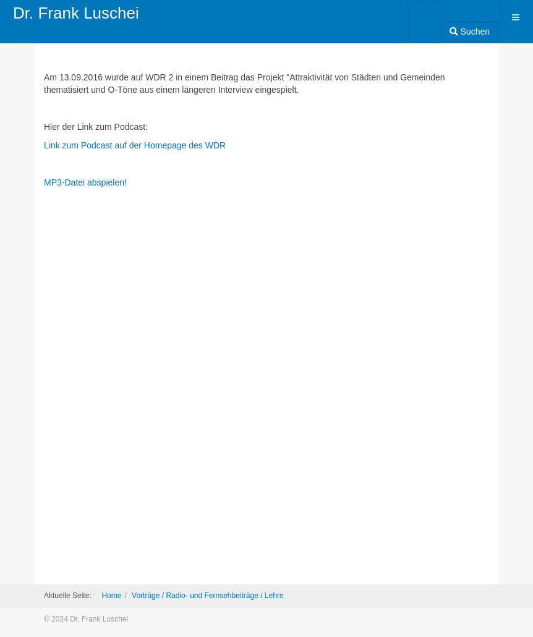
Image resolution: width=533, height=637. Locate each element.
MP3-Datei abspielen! (85, 182)
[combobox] (424, 17)
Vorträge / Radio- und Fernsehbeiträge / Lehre (207, 595)
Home (111, 595)
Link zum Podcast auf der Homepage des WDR (135, 145)
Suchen (470, 31)
